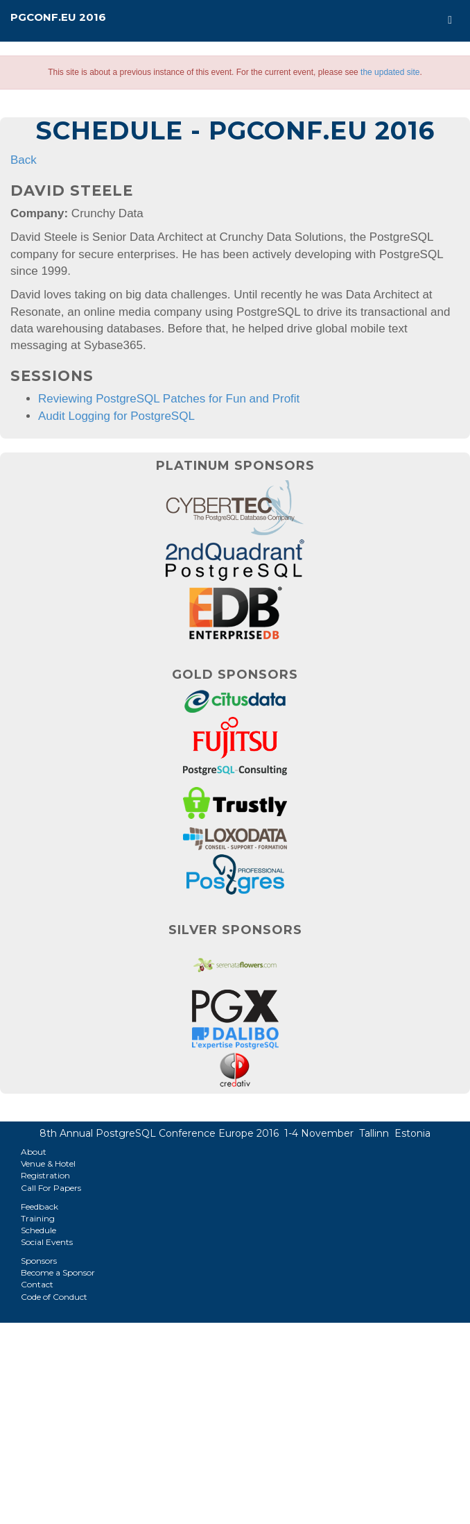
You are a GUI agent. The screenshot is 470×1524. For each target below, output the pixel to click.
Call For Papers (51, 1188)
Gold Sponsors (235, 674)
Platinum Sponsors (235, 465)
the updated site (389, 72)
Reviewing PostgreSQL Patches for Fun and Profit (168, 398)
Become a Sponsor (58, 1272)
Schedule (38, 1230)
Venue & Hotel (48, 1163)
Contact (37, 1284)
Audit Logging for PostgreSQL (116, 416)
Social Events (47, 1242)
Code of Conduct (54, 1297)
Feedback (39, 1206)
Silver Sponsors (235, 930)
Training (38, 1218)
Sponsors (39, 1260)
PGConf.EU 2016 (58, 17)
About (33, 1151)
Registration (45, 1175)
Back (23, 160)
